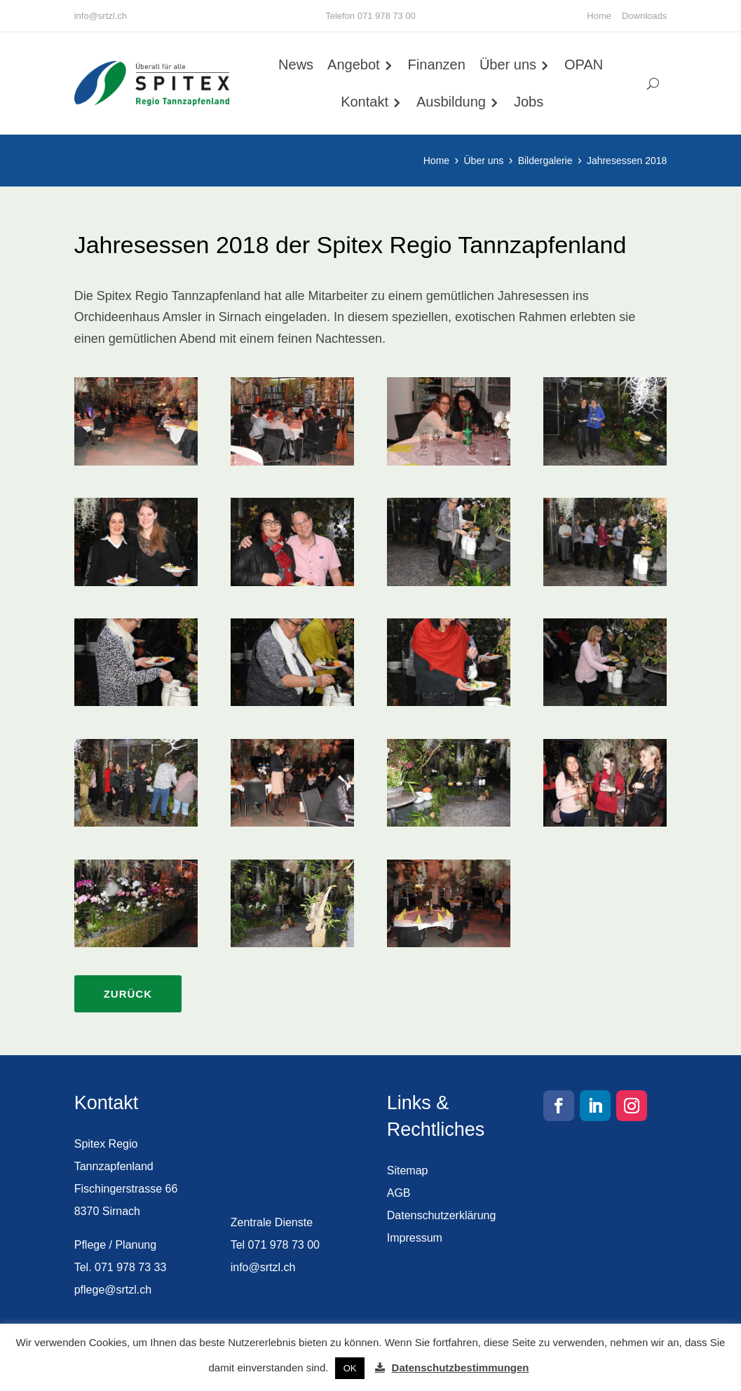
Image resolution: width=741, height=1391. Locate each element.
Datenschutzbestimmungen (460, 1367)
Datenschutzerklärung (441, 1215)
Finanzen (436, 64)
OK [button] (350, 1368)
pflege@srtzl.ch (113, 1290)
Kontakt (364, 101)
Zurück (128, 994)
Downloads (644, 16)
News (295, 64)
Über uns (508, 64)
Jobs (528, 101)
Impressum (414, 1238)
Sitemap (407, 1170)
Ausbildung (451, 101)
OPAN (583, 64)
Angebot (353, 64)
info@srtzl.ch (100, 16)
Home (599, 16)
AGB (399, 1193)
